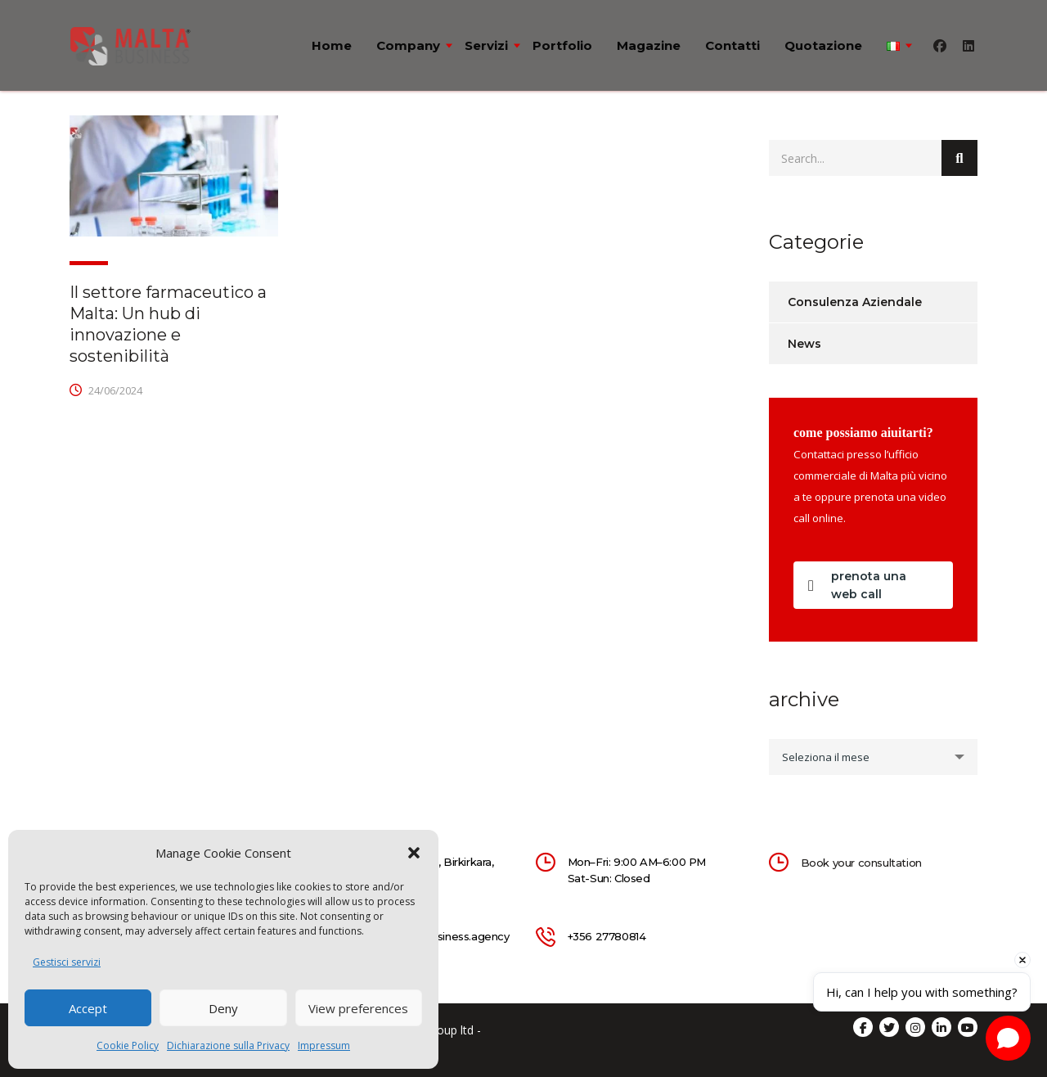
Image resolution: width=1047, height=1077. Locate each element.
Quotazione (823, 45)
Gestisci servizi (67, 962)
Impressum (324, 1045)
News (804, 343)
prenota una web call (857, 585)
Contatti (732, 45)
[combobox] (873, 757)
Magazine (649, 45)
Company (408, 45)
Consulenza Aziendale (855, 302)
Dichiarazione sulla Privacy (228, 1045)
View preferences (358, 1008)
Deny (223, 1008)
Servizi (486, 45)
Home (332, 45)
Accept (88, 1008)
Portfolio (562, 45)
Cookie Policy (128, 1045)
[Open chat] (1008, 1038)
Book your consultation (861, 862)
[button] (414, 853)
